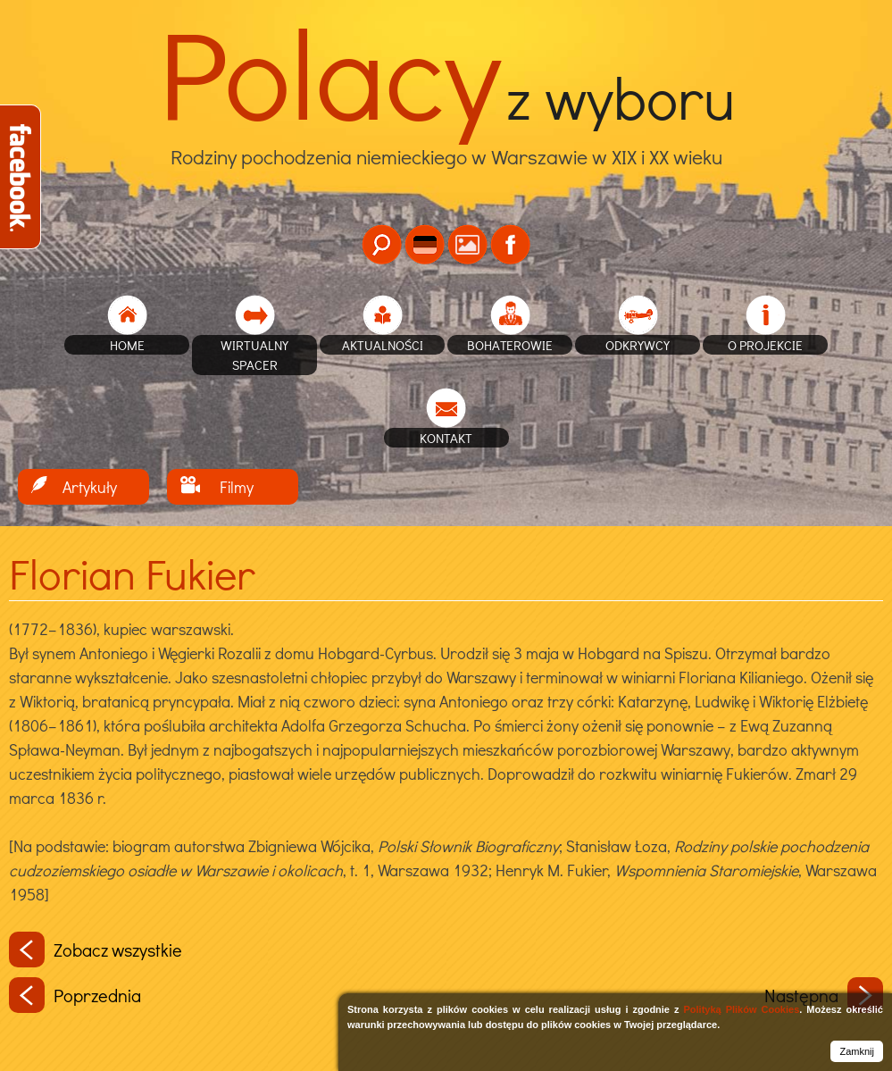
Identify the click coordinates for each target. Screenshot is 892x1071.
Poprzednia (75, 995)
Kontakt (446, 438)
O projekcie (765, 345)
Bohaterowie (510, 345)
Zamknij (856, 1051)
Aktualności (382, 345)
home (127, 345)
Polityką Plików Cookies (741, 1009)
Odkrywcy (637, 345)
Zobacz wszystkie (95, 949)
